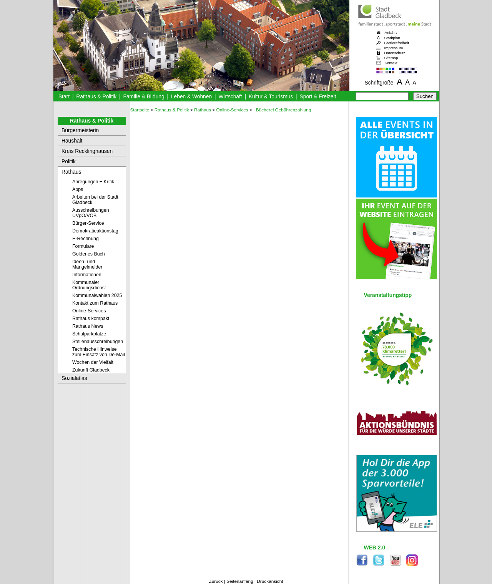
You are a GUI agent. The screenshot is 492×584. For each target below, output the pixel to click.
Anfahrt (391, 32)
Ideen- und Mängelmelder (87, 264)
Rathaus (71, 172)
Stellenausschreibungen (97, 341)
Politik (69, 161)
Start (64, 97)
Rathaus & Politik (96, 97)
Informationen (86, 274)
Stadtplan (392, 38)
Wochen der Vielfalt (92, 362)
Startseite (140, 110)
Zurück (216, 581)
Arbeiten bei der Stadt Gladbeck (95, 199)
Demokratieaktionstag (95, 231)
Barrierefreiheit (396, 43)
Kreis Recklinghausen (87, 151)
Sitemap (391, 58)
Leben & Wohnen (191, 97)
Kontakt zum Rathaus (95, 303)
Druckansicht (270, 581)
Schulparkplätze (89, 334)
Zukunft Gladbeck (91, 370)
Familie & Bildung (144, 97)
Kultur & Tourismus (271, 97)
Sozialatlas (74, 378)
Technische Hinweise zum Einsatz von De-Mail (98, 352)
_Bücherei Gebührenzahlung (282, 110)
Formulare (83, 246)
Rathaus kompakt (90, 318)
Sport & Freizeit (318, 97)
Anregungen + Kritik (93, 181)
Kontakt (391, 63)
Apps (77, 189)
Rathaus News (87, 326)
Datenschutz (395, 53)
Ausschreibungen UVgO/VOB (90, 212)
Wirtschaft (230, 97)
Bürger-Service (88, 223)
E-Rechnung (85, 238)
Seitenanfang (239, 581)
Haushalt (72, 141)
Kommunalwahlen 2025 (97, 295)
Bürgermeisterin (80, 130)
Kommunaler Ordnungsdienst (89, 285)
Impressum (393, 48)
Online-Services (89, 311)
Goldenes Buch (88, 254)
